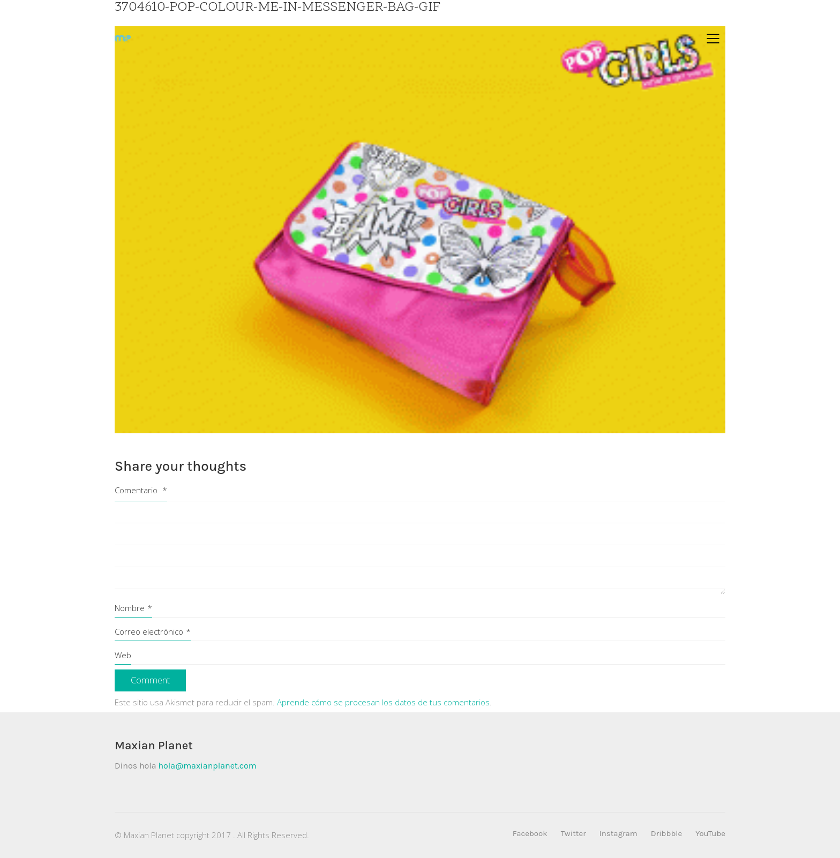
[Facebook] (530, 834)
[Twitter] (573, 834)
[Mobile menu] (713, 38)
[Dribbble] (666, 834)
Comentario (141, 490)
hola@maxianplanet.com (207, 766)
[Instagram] (618, 834)
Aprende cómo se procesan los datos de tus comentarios (383, 702)
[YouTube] (710, 834)
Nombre (133, 608)
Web (123, 655)
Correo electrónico (153, 631)
